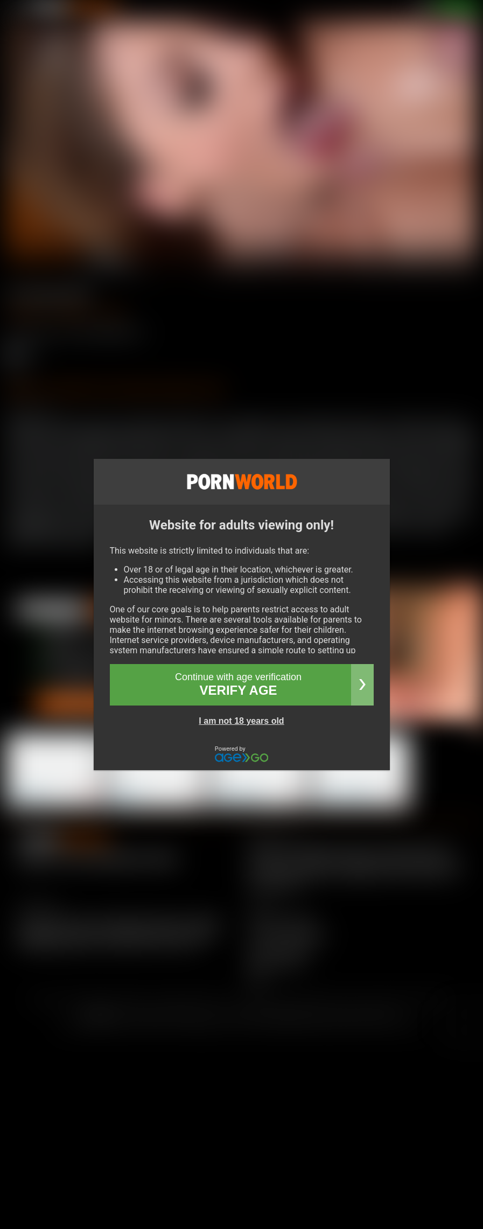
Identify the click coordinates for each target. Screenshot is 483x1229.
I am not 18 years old (241, 720)
